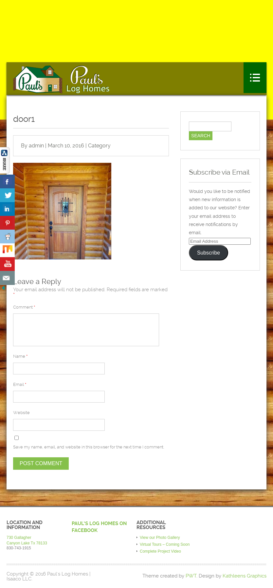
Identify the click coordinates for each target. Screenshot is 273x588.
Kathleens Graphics (244, 576)
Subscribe (208, 253)
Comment (24, 307)
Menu (255, 77)
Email (19, 384)
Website (21, 412)
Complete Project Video (160, 551)
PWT (191, 576)
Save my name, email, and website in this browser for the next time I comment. (88, 447)
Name (20, 356)
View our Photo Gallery (160, 537)
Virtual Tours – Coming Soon (165, 544)
